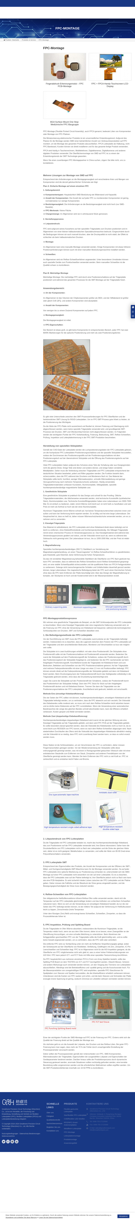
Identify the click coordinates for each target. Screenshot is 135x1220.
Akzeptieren (123, 1216)
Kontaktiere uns (100, 17)
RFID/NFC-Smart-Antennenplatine (21, 76)
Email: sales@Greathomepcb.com (38, 3)
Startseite (44, 11)
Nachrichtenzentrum (60, 16)
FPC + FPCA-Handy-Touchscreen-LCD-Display (110, 85)
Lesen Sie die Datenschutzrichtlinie (51, 1217)
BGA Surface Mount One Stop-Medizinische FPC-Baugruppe (64, 123)
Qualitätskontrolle (107, 12)
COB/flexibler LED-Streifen (17, 69)
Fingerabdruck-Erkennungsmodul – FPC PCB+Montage (65, 85)
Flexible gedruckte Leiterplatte (19, 56)
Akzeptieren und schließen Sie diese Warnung (21, 1217)
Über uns (56, 11)
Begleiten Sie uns (82, 16)
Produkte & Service (73, 11)
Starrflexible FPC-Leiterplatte (18, 62)
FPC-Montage (44, 40)
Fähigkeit (90, 11)
